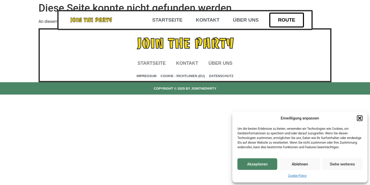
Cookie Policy (297, 176)
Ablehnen (300, 164)
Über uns (246, 20)
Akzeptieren (257, 164)
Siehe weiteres (342, 164)
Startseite (167, 20)
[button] (359, 118)
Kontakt (207, 20)
